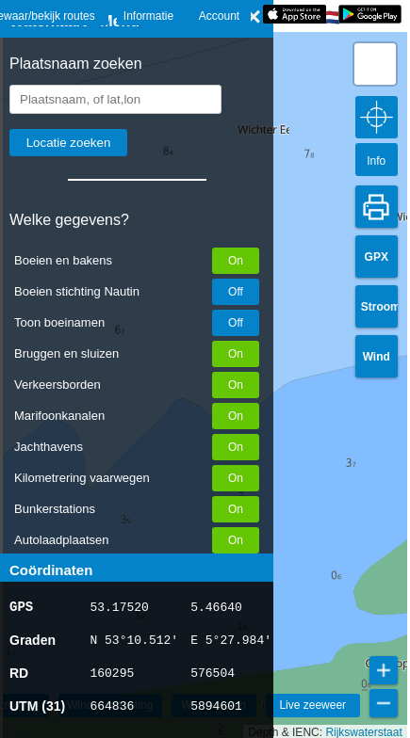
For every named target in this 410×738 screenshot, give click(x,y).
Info (376, 161)
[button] (375, 64)
